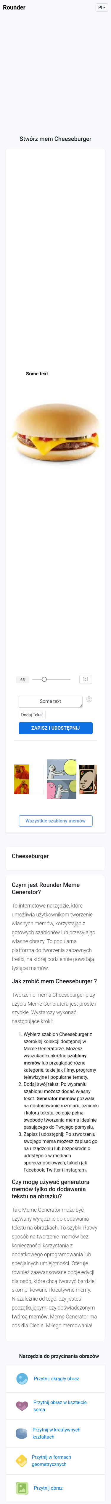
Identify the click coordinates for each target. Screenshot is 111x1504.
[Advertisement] (55, 73)
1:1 (86, 679)
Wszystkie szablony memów (55, 821)
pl (100, 7)
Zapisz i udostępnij (55, 728)
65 (22, 679)
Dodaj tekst (32, 714)
